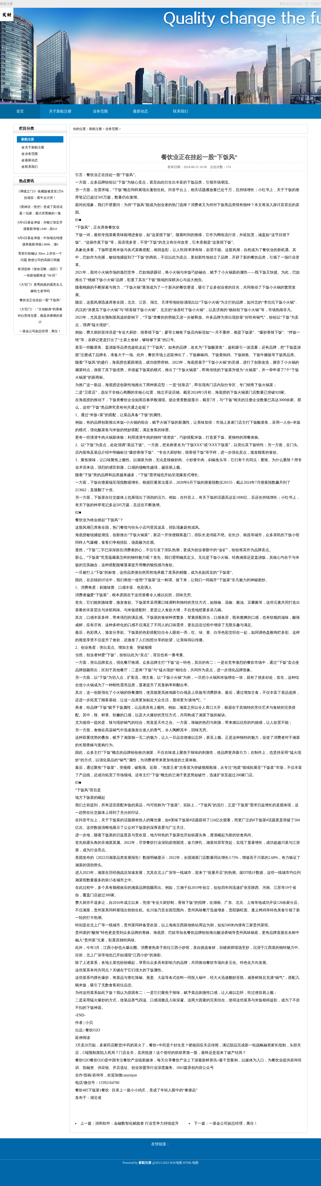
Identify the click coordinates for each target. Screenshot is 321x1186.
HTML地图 (190, 1163)
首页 (20, 111)
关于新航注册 (60, 111)
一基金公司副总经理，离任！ (233, 1123)
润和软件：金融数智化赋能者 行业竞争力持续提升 (137, 1123)
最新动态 (140, 111)
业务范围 (100, 111)
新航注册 (95, 129)
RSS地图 (176, 1163)
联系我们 (180, 111)
